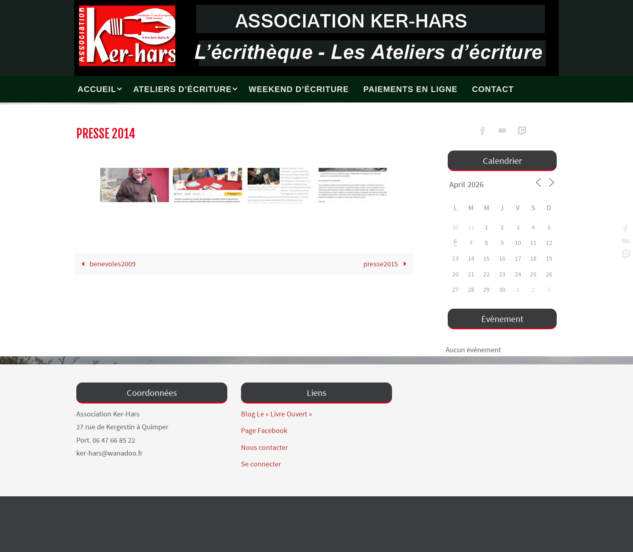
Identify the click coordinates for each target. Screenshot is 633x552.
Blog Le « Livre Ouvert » (276, 413)
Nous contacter (264, 447)
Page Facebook (264, 430)
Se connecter (261, 463)
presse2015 (386, 263)
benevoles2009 (106, 263)
